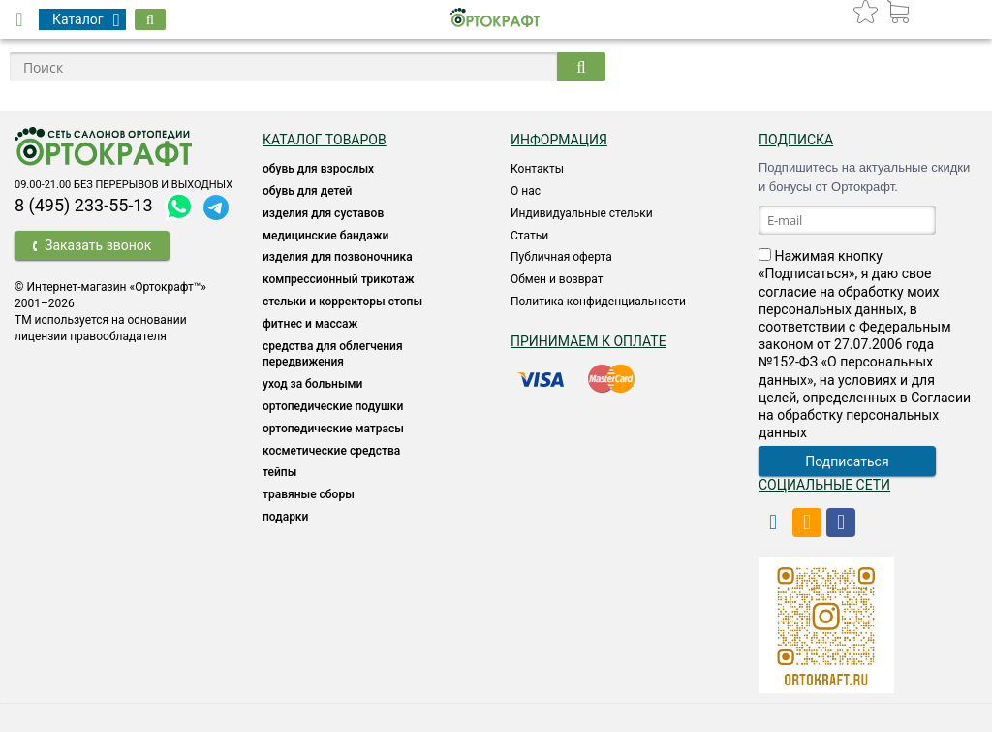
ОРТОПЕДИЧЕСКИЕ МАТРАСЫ (333, 428)
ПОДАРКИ (285, 517)
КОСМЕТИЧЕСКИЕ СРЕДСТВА (331, 451)
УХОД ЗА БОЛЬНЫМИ (312, 384)
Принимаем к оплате (588, 341)
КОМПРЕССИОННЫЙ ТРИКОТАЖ (338, 279)
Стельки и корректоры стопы (342, 301)
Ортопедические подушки (333, 406)
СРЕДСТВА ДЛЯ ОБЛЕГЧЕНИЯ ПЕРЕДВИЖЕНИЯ (333, 354)
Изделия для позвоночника (338, 257)
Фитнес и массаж (310, 324)
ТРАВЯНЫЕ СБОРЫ (309, 494)
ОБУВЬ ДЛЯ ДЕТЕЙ (307, 191)
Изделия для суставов (323, 213)
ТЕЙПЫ (279, 472)
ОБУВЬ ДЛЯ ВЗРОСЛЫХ (318, 168)
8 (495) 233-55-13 (84, 205)
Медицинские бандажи (325, 235)
